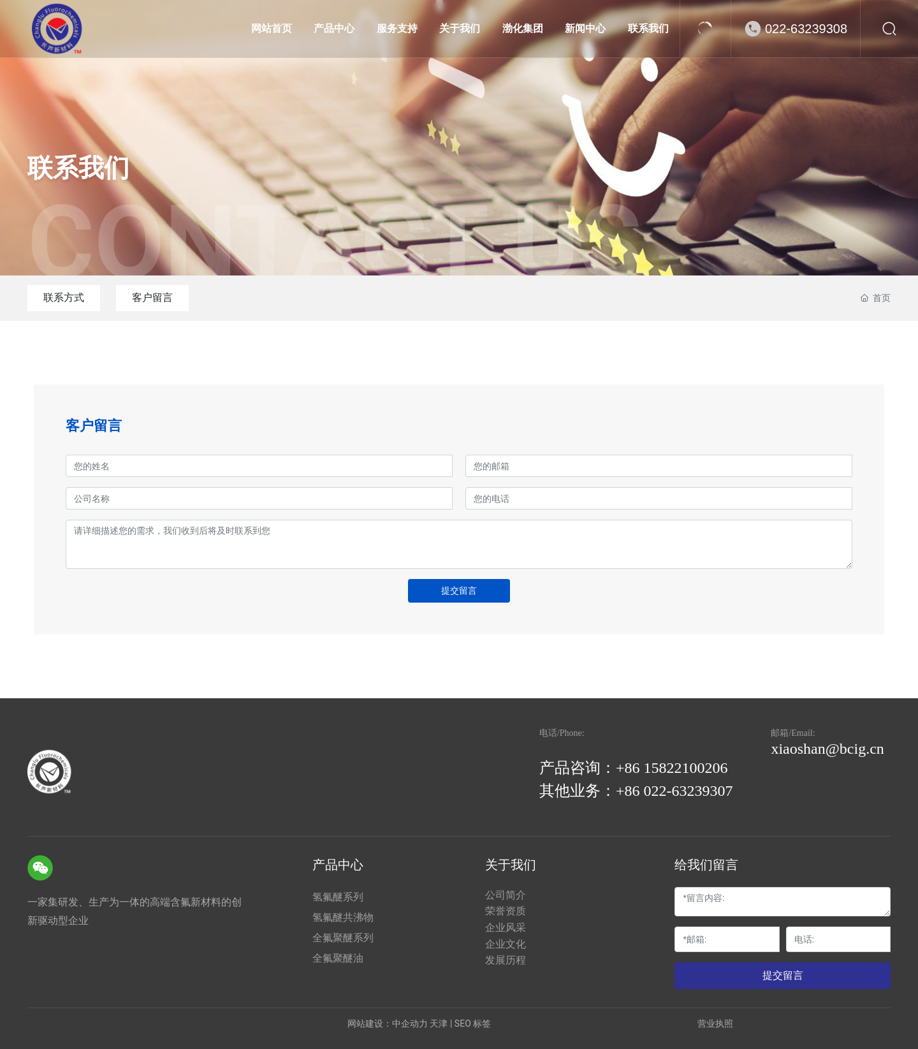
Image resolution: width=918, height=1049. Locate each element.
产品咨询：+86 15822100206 (633, 767)
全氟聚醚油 (337, 958)
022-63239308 (806, 29)
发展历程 (505, 960)
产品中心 (337, 865)
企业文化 (505, 944)
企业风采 (505, 927)
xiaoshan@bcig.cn (827, 748)
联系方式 (63, 297)
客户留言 (152, 297)
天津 (439, 1023)
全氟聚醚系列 (343, 937)
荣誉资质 (505, 911)
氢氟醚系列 (337, 896)
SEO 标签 (473, 1023)
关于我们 (510, 865)
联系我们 (78, 168)
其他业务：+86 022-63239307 (636, 790)
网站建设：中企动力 (387, 1023)
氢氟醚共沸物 (343, 917)
